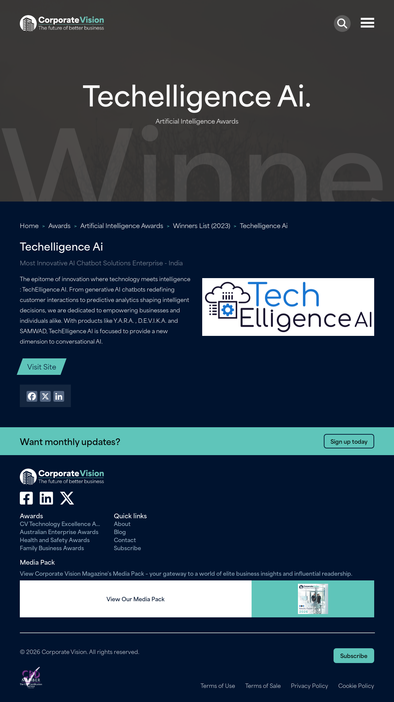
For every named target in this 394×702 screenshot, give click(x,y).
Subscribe (127, 547)
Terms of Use (218, 685)
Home (29, 225)
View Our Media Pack (135, 599)
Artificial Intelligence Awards (121, 225)
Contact (125, 539)
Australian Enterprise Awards (59, 531)
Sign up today (349, 441)
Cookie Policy (356, 685)
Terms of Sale (263, 685)
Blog (120, 531)
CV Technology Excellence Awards (62, 523)
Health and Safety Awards (55, 539)
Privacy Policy (309, 685)
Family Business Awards (52, 547)
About (122, 523)
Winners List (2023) (201, 225)
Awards (59, 225)
